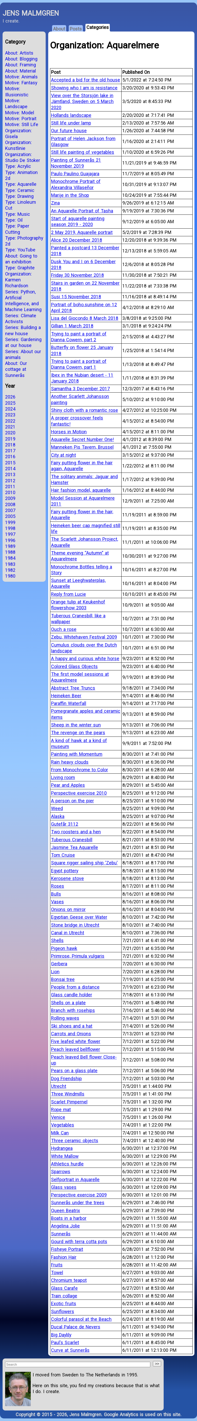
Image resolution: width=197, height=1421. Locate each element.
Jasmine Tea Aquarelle (74, 847)
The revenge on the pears (78, 732)
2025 (10, 403)
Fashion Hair (63, 1257)
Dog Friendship (66, 1078)
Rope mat (61, 1109)
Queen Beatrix (65, 1210)
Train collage (64, 1296)
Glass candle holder (71, 994)
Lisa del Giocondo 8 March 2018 (84, 318)
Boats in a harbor (68, 1218)
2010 (10, 492)
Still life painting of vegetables (82, 152)
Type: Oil (14, 220)
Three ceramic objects (74, 1140)
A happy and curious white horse (85, 658)
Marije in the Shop (70, 195)
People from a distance (75, 987)
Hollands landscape (71, 115)
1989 (10, 546)
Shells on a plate (68, 1002)
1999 (10, 522)
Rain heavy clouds (69, 762)
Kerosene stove (67, 878)
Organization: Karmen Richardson (18, 280)
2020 (10, 432)
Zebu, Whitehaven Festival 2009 (84, 637)
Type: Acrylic (18, 166)
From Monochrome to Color (79, 769)
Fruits (57, 1264)
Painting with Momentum (76, 754)
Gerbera (59, 963)
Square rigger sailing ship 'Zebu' (84, 862)
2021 (10, 427)
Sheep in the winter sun (76, 725)
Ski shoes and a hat (71, 1026)
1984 (10, 558)
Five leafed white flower (75, 1041)
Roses (57, 886)
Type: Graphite (20, 267)
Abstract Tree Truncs (73, 688)
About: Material (20, 71)
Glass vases (63, 1187)
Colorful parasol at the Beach (81, 1319)
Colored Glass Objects (74, 666)
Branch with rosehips (73, 1010)
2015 (10, 462)
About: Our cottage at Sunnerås (16, 369)
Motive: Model (19, 112)
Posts (76, 29)
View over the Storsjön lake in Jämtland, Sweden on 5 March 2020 (82, 101)
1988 (10, 552)
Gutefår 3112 (64, 824)
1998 (10, 528)
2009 (10, 498)
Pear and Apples (68, 785)
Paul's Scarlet (65, 1342)
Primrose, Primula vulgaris (77, 956)
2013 (10, 474)
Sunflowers (62, 1311)
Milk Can (60, 1133)
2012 (10, 480)
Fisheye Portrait (67, 1249)
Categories (97, 27)
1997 (10, 534)
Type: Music (17, 214)
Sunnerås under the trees (77, 1202)
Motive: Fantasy (21, 82)
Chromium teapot (69, 1280)
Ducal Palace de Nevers (75, 1327)
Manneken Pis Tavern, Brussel (82, 447)
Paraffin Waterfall (68, 703)
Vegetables (62, 1125)
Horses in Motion (69, 431)
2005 (10, 516)
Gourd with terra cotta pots (79, 1241)
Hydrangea (62, 1148)
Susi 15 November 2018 (76, 296)
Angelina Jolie (65, 1226)
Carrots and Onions (71, 1033)
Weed (57, 808)
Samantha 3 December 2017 (80, 388)
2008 (10, 504)
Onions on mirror (68, 909)
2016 (10, 456)
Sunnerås (61, 1233)
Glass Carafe (64, 1288)
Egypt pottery (64, 870)
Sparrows (60, 1171)
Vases (57, 901)
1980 (10, 576)
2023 (10, 414)
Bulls (56, 894)
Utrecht (58, 1086)
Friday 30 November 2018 (77, 275)
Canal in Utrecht (67, 932)
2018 (10, 444)
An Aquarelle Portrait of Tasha (82, 210)
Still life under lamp (71, 123)
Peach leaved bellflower (75, 1049)
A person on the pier (72, 800)
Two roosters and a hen (76, 831)
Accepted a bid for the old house (85, 80)
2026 (10, 397)
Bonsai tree (63, 979)
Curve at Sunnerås (70, 1350)
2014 (10, 468)
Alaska (57, 816)
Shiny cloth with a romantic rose (84, 410)
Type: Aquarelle (20, 184)
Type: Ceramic (19, 190)
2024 (10, 409)
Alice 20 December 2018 (76, 240)
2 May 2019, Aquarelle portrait (82, 232)
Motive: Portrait (20, 118)
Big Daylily (61, 1334)
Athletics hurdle (67, 1164)
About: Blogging (21, 59)
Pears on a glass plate (74, 1070)
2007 (10, 510)
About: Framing (20, 64)
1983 (10, 564)
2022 (10, 421)
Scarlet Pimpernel (69, 1102)
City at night (63, 455)
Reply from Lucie (68, 594)
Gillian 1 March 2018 (72, 326)
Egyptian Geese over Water (79, 917)
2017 (10, 450)
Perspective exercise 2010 (79, 793)
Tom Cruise (63, 855)
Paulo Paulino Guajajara (75, 173)
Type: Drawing (19, 196)
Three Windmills (67, 1094)
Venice (58, 1117)
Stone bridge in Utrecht (75, 925)
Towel (57, 1272)
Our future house (69, 130)
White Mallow (64, 1156)
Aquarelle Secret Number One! (82, 439)
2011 (10, 486)
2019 (10, 439)
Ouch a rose (63, 629)
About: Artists (19, 53)
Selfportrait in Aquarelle (75, 1179)
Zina (55, 203)
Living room (63, 777)
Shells (57, 940)
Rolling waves (65, 1018)
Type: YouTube (20, 249)
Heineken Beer (66, 695)
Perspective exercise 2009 (79, 1195)
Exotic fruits (63, 1303)
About (59, 29)
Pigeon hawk (64, 948)
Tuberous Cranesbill (71, 839)
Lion (55, 971)
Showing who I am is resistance (84, 87)
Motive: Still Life (21, 124)
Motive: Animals (21, 76)
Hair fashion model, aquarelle (81, 490)
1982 (10, 570)
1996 (10, 540)
